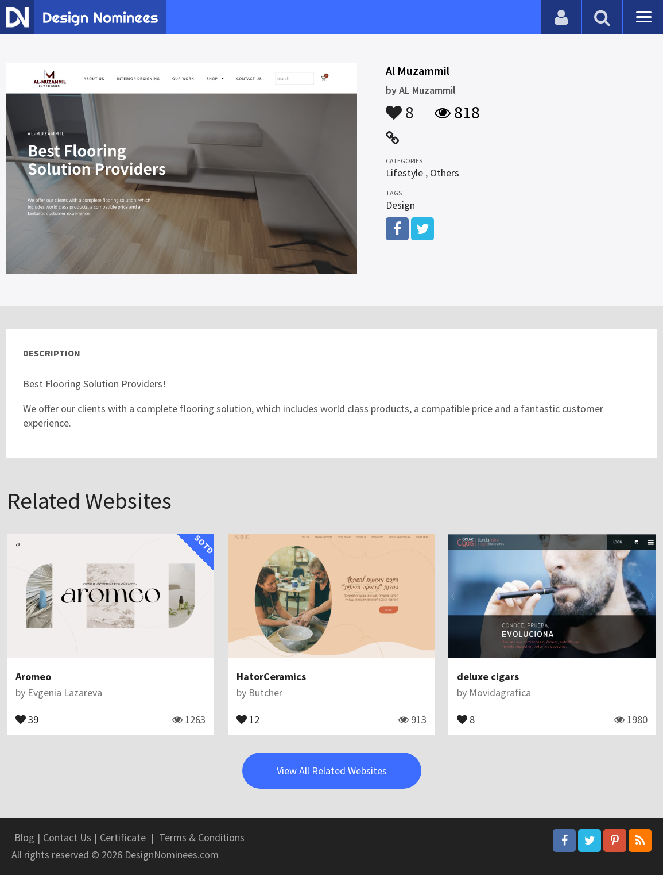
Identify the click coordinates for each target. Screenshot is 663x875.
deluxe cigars (488, 676)
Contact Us (67, 837)
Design (400, 205)
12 (247, 718)
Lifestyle (404, 172)
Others (444, 172)
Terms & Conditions (202, 837)
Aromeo (33, 676)
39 (26, 718)
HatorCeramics (271, 676)
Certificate (123, 837)
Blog (24, 837)
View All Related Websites (332, 770)
